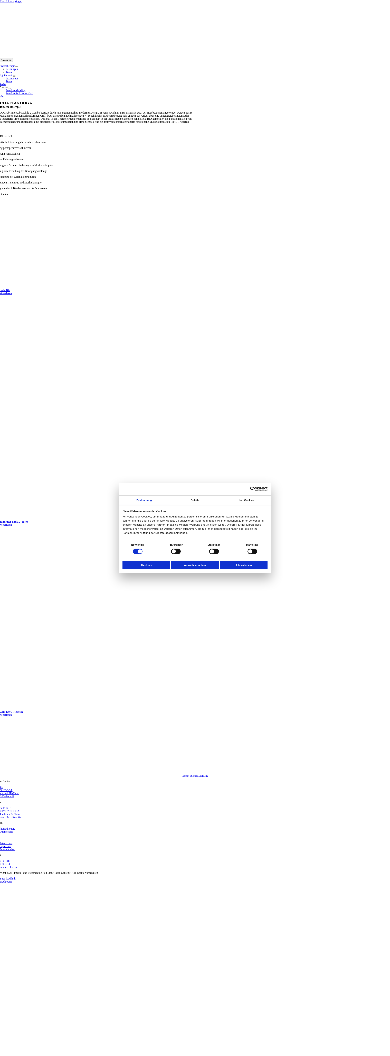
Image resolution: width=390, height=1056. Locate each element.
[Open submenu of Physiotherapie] (16, 66)
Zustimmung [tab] (144, 500)
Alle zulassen (244, 565)
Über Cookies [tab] (246, 500)
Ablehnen (146, 565)
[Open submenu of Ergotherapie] (14, 76)
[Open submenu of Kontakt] (9, 88)
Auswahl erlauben (195, 565)
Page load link (8, 878)
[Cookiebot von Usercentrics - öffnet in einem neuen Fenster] (253, 489)
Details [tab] (195, 500)
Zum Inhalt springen (11, 1)
